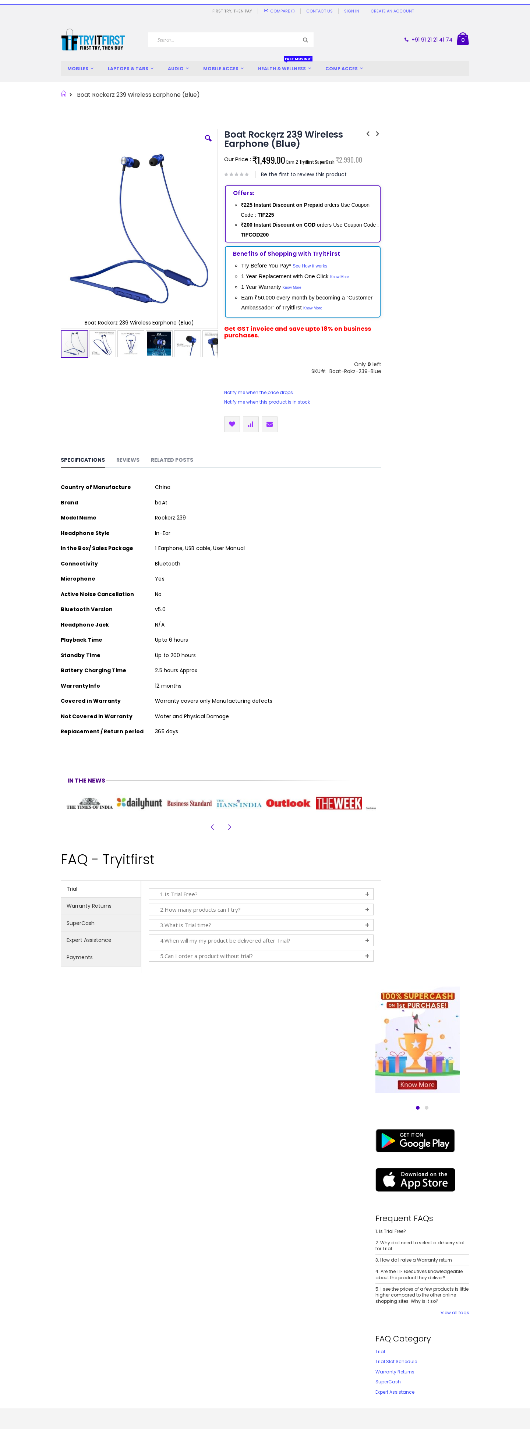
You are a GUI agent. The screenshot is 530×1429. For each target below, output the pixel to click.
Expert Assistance (89, 940)
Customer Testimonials (89, 1347)
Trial (72, 889)
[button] (201, 144)
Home (63, 94)
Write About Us (78, 1357)
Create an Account (392, 11)
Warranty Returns (89, 905)
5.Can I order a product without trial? (203, 956)
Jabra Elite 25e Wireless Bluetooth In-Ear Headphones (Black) (213, 1178)
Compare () (279, 11)
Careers (71, 1367)
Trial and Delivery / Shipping (165, 1328)
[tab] (88, 461)
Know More (332, 277)
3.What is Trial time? (182, 925)
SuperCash (81, 923)
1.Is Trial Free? (175, 894)
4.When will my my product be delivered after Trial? (222, 940)
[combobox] (231, 39)
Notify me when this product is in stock (260, 402)
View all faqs (455, 451)
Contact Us (319, 11)
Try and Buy (145, 1319)
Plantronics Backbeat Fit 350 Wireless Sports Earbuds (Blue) (421, 1178)
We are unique (79, 1319)
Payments (80, 957)
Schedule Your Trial (259, 1347)
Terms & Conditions (154, 1367)
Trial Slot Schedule (396, 500)
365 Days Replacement (264, 1328)
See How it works (303, 266)
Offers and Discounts (86, 1338)
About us (71, 1328)
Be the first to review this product (297, 174)
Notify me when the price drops (251, 392)
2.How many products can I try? (197, 909)
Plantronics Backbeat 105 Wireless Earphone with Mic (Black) (317, 1178)
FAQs (67, 1376)
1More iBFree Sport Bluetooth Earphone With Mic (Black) (109, 1178)
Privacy (139, 1357)
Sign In (351, 11)
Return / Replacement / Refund (169, 1338)
